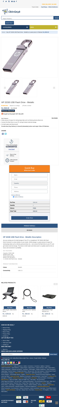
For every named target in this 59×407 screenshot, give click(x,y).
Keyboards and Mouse (17, 369)
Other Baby (32, 379)
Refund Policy (6, 327)
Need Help (9, 23)
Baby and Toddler (13, 379)
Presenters (25, 369)
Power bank (27, 372)
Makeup (25, 384)
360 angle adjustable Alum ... (10, 310)
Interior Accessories (34, 388)
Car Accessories (14, 388)
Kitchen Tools (27, 378)
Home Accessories (36, 376)
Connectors (30, 366)
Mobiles (23, 374)
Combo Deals (50, 378)
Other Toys (52, 381)
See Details (55, 118)
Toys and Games (40, 379)
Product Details (29, 225)
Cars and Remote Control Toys (42, 381)
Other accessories (51, 369)
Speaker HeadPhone (40, 369)
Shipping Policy (7, 329)
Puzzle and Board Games (7, 383)
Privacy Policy (6, 334)
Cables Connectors (18, 366)
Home (3, 32)
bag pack (45, 384)
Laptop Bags (4, 371)
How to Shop (6, 340)
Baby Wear (31, 383)
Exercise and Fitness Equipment (43, 374)
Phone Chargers (5, 374)
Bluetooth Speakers (19, 386)
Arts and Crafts (18, 381)
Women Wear (4, 384)
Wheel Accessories (5, 388)
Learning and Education (28, 381)
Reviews (29, 230)
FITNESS (10, 378)
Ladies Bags (11, 384)
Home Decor (44, 376)
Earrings (40, 384)
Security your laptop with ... (29, 310)
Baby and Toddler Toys (24, 379)
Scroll (56, 402)
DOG (54, 389)
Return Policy (6, 331)
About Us (5, 349)
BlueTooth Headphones (31, 386)
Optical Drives (31, 367)
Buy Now (9, 307)
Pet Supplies (46, 389)
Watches (49, 383)
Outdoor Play (25, 383)
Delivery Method (15, 195)
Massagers (3, 378)
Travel (53, 374)
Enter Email (53, 354)
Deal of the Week (42, 378)
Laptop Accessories (5, 367)
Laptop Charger (23, 367)
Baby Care (38, 383)
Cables (25, 366)
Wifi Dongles (32, 369)
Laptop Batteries (15, 367)
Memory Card (31, 371)
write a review (27, 105)
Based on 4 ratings (15, 105)
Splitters (42, 366)
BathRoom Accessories (25, 376)
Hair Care (18, 389)
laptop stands (51, 367)
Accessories (45, 372)
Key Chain (42, 388)
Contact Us (5, 344)
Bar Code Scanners (39, 371)
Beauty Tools (25, 389)
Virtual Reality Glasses (15, 374)
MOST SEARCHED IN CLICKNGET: (10, 364)
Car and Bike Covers (51, 388)
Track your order (7, 342)
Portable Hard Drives (21, 371)
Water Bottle (4, 391)
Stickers (3, 389)
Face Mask (31, 389)
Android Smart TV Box (50, 371)
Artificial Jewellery (33, 384)
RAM (46, 367)
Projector (11, 372)
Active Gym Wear (5, 376)
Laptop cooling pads (5, 369)
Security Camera (12, 371)
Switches (47, 366)
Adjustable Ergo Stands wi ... (47, 310)
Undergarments (19, 384)
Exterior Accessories (24, 388)
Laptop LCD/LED (40, 367)
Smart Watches (4, 372)
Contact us (5, 336)
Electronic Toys (17, 383)
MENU (32, 27)
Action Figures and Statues (7, 381)
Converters (36, 366)
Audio (2, 386)
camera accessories (9, 386)
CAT (51, 389)
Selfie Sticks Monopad (37, 372)
